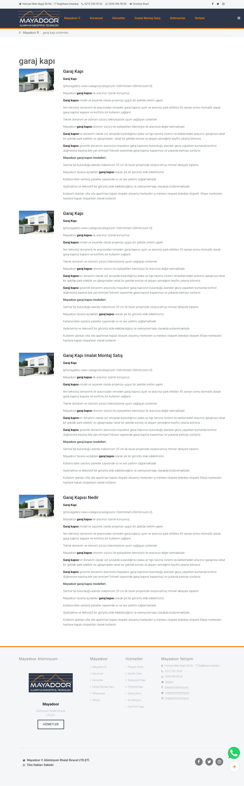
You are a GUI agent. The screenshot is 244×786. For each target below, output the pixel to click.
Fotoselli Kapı (135, 686)
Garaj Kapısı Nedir (81, 497)
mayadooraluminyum (176, 687)
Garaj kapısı (71, 100)
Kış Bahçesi (134, 700)
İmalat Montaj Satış (148, 18)
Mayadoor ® (73, 18)
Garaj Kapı (73, 71)
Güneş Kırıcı (134, 693)
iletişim (169, 681)
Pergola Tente (135, 666)
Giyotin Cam (135, 673)
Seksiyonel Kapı (136, 680)
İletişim (201, 18)
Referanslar (178, 18)
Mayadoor (51, 704)
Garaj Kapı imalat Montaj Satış (93, 355)
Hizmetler (119, 18)
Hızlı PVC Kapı (136, 706)
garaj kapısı (84, 93)
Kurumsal (97, 18)
